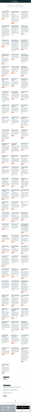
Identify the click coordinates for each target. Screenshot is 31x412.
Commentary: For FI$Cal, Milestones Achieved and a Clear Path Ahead (24, 79)
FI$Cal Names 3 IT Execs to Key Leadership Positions (5, 281)
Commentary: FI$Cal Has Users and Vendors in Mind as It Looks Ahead (25, 336)
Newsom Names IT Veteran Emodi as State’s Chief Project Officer (5, 296)
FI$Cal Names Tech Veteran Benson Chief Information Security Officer (25, 118)
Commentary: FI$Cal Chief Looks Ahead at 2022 (15, 256)
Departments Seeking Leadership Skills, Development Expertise (5, 236)
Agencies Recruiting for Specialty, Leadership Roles (15, 130)
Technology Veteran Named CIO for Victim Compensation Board (25, 236)
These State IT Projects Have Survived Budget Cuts (25, 12)
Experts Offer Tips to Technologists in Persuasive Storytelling (25, 179)
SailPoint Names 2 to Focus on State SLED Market (15, 224)
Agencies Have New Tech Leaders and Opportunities (15, 202)
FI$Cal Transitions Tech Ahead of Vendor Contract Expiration (24, 105)
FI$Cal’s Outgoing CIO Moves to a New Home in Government (6, 348)
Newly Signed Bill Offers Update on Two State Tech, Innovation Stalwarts (24, 213)
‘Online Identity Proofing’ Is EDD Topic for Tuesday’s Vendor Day (24, 167)
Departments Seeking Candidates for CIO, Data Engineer (5, 202)
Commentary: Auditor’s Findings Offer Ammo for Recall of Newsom (5, 336)
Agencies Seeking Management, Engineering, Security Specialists (15, 336)
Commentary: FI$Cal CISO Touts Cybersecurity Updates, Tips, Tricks (6, 105)
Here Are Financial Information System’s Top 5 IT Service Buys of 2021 (15, 269)
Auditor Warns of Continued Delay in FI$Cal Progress (25, 256)
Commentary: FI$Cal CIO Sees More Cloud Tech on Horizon (5, 118)
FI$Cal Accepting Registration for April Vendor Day (25, 246)
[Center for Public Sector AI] (4, 409)
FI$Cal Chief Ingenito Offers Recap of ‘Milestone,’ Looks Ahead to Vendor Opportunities (15, 309)
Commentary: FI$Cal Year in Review (25, 202)
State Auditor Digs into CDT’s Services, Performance (25, 143)
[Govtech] (8, 407)
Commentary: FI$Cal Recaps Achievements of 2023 (6, 92)
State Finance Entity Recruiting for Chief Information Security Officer (24, 322)
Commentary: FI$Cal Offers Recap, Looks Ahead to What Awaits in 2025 (6, 26)
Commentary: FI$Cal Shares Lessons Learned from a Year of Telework (15, 322)
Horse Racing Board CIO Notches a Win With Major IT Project (6, 365)
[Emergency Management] (8, 409)
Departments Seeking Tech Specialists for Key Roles (5, 224)
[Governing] (4, 407)
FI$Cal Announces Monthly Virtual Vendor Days (5, 256)
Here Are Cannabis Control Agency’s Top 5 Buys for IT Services (24, 269)
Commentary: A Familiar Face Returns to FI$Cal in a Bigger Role (25, 190)
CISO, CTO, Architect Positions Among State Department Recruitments (24, 67)
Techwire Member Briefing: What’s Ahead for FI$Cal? (24, 309)
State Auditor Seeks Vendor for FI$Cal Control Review (5, 40)
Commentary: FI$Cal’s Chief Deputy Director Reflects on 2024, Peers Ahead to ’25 (15, 26)
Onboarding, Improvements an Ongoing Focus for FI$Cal (6, 130)
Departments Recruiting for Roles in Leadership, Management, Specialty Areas (25, 41)
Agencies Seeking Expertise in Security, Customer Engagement (15, 105)
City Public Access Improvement (7, 392)
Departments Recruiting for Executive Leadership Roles (5, 213)
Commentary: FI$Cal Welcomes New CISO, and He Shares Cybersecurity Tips (15, 41)
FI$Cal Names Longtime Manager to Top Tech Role (5, 178)
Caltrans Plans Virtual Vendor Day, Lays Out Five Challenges (15, 79)
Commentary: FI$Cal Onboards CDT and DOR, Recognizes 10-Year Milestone (25, 55)
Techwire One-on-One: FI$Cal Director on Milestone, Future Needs (25, 296)
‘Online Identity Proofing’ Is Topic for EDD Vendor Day (15, 178)
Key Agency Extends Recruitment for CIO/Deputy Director (5, 309)
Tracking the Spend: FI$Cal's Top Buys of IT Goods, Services (25, 92)
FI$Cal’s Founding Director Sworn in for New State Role (15, 235)
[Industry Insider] (13, 407)
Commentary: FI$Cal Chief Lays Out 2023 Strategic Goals (5, 167)
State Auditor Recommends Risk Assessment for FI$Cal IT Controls (15, 12)
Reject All (23, 408)
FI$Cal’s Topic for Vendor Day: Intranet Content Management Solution (15, 190)
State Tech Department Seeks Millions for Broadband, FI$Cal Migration (6, 144)
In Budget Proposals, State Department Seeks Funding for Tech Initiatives (5, 190)
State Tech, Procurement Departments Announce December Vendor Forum (14, 92)
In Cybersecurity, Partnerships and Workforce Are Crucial (15, 213)
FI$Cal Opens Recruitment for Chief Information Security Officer (25, 156)
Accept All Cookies (23, 406)
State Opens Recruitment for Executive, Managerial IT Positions (15, 156)
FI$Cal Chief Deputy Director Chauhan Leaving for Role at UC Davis (15, 296)
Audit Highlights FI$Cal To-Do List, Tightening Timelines (6, 12)
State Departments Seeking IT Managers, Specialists (15, 54)
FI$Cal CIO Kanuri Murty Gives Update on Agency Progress (5, 79)
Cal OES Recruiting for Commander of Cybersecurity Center (6, 247)
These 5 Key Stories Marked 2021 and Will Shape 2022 (5, 269)
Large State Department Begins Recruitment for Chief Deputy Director (25, 281)
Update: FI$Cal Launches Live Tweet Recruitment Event (15, 167)
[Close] (29, 403)
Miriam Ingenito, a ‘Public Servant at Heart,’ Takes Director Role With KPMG (24, 26)
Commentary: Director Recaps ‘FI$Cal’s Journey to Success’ (15, 281)
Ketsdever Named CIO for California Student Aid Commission (5, 156)
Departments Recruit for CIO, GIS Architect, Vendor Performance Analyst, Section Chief (6, 55)
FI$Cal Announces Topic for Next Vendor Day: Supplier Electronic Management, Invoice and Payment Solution (25, 225)
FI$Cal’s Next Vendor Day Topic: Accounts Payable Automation (14, 247)
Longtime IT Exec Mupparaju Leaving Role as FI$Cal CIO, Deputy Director (25, 348)
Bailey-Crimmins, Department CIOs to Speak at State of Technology (15, 118)
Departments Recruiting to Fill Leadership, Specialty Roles (15, 67)
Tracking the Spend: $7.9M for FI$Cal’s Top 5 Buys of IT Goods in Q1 (6, 67)
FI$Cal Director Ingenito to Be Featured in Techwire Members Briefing (6, 322)
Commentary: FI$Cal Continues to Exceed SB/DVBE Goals (14, 144)
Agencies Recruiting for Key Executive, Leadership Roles (15, 348)
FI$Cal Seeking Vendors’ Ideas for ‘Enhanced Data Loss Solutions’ (24, 130)
